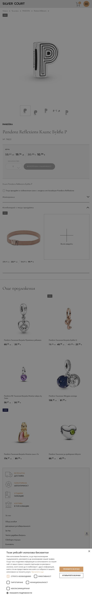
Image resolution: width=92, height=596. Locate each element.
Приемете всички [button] (71, 569)
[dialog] (46, 298)
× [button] (89, 551)
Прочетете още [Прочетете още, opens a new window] (37, 572)
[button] (32, 593)
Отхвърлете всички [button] (71, 575)
